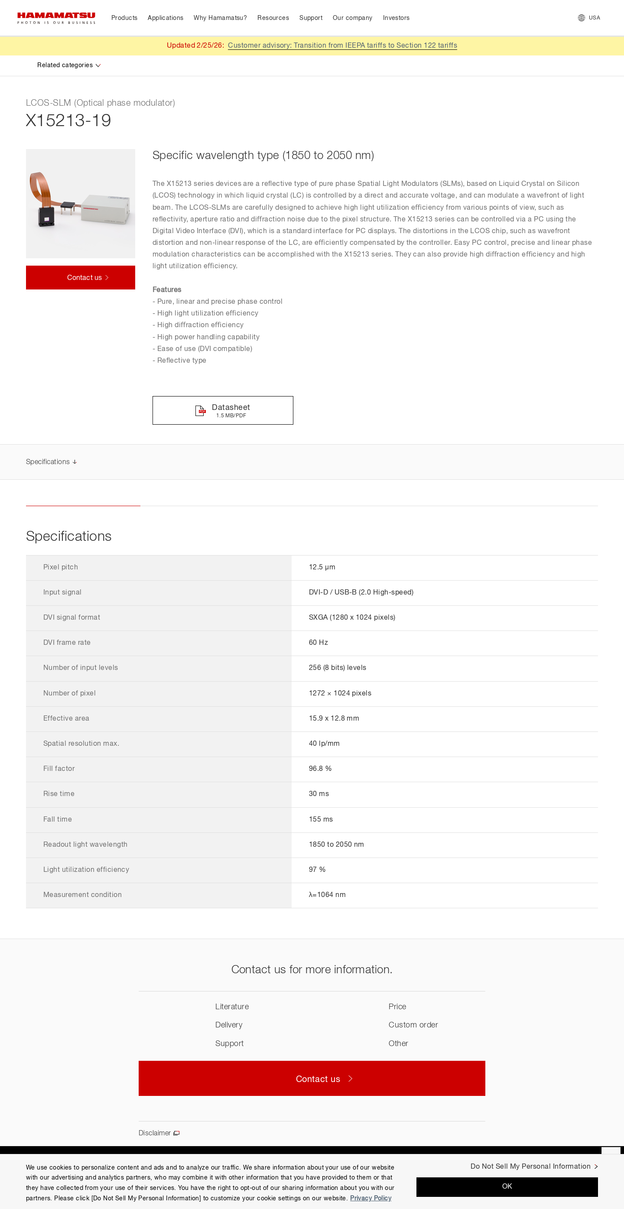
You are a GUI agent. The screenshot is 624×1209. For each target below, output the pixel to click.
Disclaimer (155, 1133)
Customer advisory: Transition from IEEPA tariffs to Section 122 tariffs (342, 45)
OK (507, 1186)
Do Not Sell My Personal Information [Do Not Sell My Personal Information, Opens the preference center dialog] (531, 1167)
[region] (312, 1181)
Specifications (48, 462)
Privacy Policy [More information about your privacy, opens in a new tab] (370, 1199)
